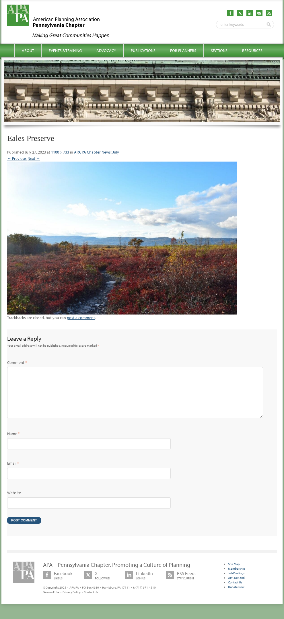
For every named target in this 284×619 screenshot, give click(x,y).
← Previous (17, 158)
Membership (236, 578)
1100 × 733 (60, 152)
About (28, 50)
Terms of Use (51, 601)
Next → (34, 158)
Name (13, 442)
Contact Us (91, 601)
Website (14, 501)
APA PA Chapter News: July (96, 152)
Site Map (234, 573)
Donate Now (236, 596)
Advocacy (106, 50)
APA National (236, 587)
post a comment (81, 317)
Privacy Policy (72, 601)
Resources (252, 50)
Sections (219, 50)
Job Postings (236, 582)
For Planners (183, 50)
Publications (143, 50)
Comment (17, 362)
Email (13, 472)
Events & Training (65, 50)
